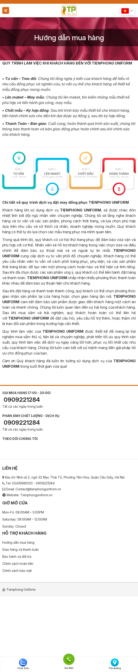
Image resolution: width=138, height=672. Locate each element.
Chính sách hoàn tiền (17, 563)
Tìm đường (114, 664)
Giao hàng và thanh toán (20, 549)
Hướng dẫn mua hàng (18, 542)
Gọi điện (69, 659)
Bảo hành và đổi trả (16, 556)
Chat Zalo (23, 664)
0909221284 (21, 399)
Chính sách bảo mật (17, 571)
